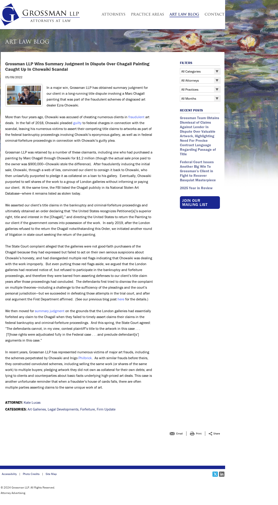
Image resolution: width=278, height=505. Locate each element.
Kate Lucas (32, 402)
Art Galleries (37, 409)
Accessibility (9, 474)
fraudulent (136, 117)
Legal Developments (63, 409)
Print (199, 433)
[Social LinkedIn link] (221, 474)
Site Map (51, 474)
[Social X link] (215, 474)
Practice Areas (147, 14)
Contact (214, 14)
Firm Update (106, 409)
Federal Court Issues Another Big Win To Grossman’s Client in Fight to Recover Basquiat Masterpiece (198, 171)
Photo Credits (31, 474)
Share (216, 433)
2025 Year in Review (196, 188)
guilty (77, 122)
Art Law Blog (184, 14)
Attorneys (113, 14)
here (121, 299)
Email (179, 433)
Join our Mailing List (194, 202)
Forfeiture (87, 409)
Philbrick (85, 358)
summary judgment (49, 311)
